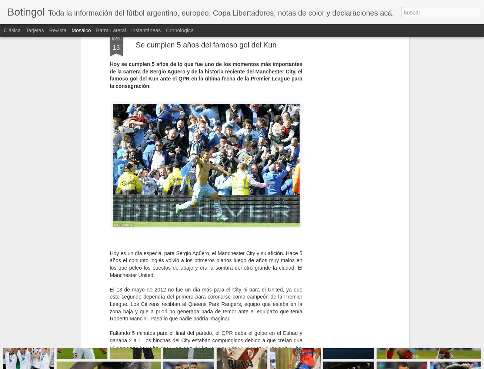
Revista (58, 30)
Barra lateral (111, 30)
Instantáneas (146, 30)
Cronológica (180, 30)
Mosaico (81, 30)
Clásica (12, 30)
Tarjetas (35, 30)
